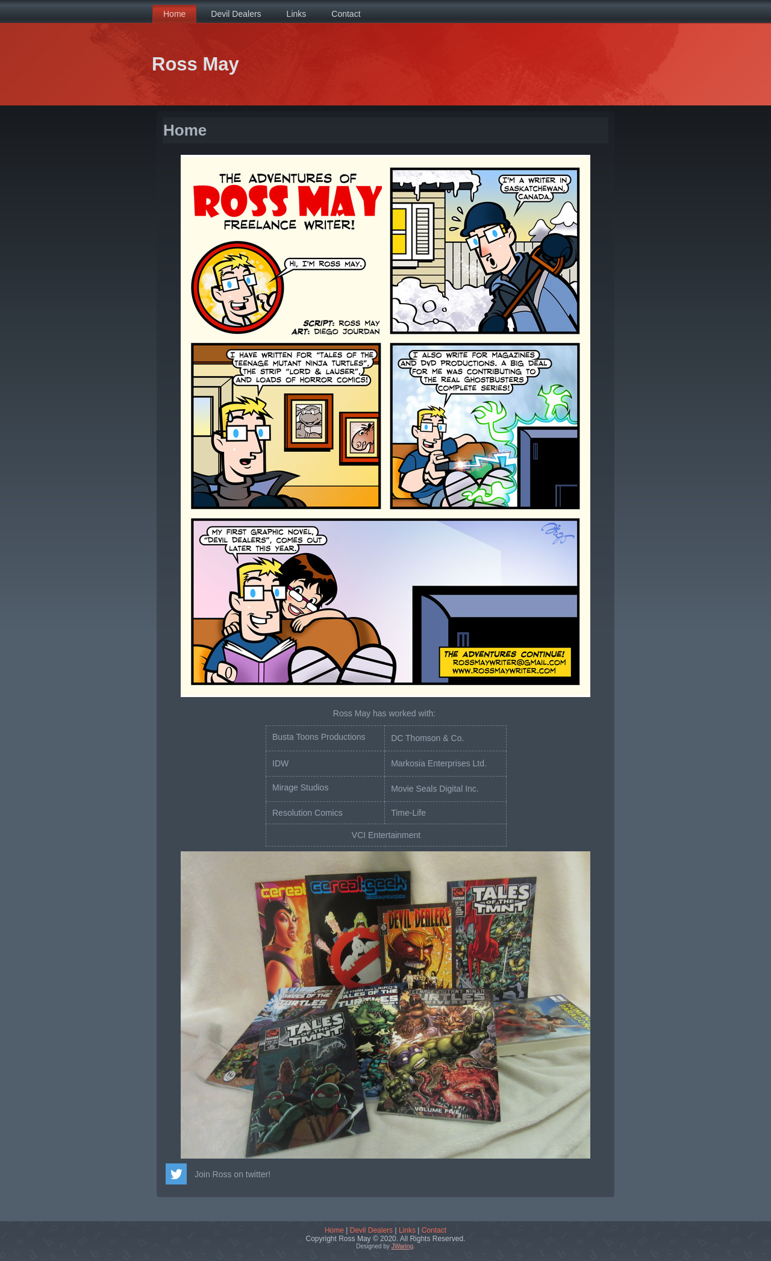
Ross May (195, 64)
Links (407, 1230)
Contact (434, 1230)
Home (334, 1230)
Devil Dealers (371, 1230)
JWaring (402, 1246)
